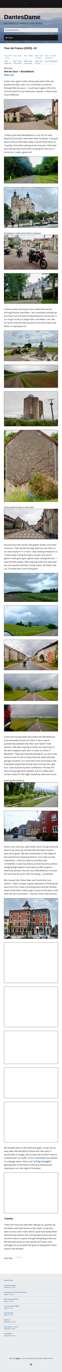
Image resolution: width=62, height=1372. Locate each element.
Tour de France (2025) (11, 1306)
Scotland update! (10, 1285)
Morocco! (7, 1320)
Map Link (9, 74)
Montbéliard (53, 61)
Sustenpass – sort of (11, 1327)
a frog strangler (42, 1161)
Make (18, 1358)
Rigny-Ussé (8, 63)
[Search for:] (31, 30)
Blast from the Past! (11, 1299)
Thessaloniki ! (8, 1313)
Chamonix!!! (8, 1334)
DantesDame (22, 17)
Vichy (19, 55)
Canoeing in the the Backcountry (15, 1292)
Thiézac (31, 55)
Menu (10, 37)
